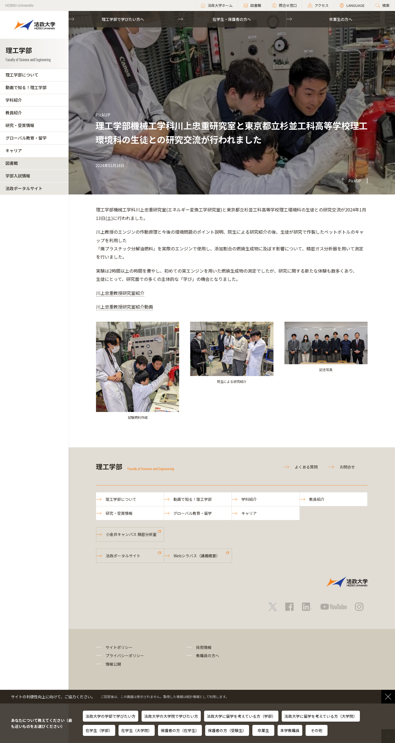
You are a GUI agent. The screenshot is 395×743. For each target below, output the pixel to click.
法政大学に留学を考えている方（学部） (241, 716)
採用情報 (203, 647)
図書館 (11, 163)
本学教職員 (290, 730)
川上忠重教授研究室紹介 (120, 293)
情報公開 (113, 664)
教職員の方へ (207, 656)
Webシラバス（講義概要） (197, 555)
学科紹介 (13, 100)
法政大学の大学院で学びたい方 (171, 716)
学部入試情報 (17, 176)
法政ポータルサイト (24, 188)
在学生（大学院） (136, 730)
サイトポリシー (119, 647)
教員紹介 (13, 112)
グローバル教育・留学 (26, 138)
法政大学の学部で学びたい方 (111, 716)
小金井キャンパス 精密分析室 (131, 534)
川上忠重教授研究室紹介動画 (124, 306)
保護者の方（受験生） (227, 730)
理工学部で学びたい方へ (123, 19)
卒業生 (263, 730)
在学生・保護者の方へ (232, 19)
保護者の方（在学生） (180, 730)
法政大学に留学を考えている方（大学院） (320, 716)
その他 (316, 730)
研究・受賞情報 (19, 125)
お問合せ (347, 467)
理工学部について (21, 75)
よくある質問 (306, 467)
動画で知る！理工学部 (26, 87)
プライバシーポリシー (125, 656)
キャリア (13, 150)
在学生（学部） (99, 730)
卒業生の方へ (340, 19)
